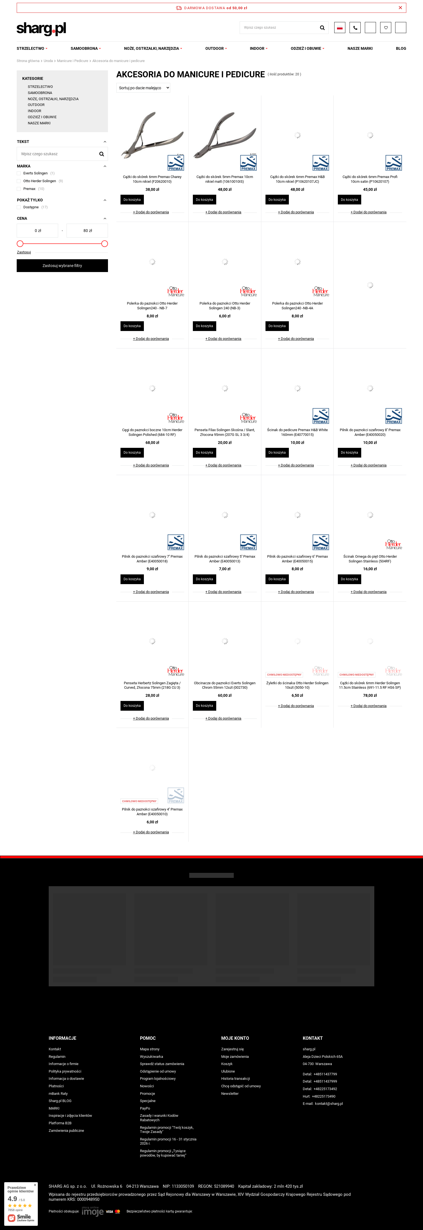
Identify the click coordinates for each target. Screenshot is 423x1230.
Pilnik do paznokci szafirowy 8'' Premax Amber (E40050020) (370, 432)
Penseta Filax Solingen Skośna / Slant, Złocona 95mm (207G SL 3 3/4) (225, 432)
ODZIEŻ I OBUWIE (306, 48)
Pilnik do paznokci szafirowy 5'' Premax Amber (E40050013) (225, 558)
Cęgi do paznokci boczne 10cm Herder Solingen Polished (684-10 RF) (152, 432)
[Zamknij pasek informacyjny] (400, 7)
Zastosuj (24, 252)
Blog (401, 48)
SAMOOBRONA (84, 48)
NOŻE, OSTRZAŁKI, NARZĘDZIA (151, 48)
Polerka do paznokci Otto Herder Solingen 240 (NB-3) (225, 305)
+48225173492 (325, 1089)
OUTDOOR (214, 48)
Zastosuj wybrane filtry (62, 265)
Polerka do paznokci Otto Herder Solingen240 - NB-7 (152, 305)
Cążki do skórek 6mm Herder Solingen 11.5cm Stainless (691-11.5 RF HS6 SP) (370, 685)
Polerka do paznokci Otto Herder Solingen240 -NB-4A (297, 305)
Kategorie (32, 78)
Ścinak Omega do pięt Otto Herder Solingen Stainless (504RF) (370, 558)
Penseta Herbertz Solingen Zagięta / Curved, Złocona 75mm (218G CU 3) (152, 685)
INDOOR (257, 48)
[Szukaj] (101, 153)
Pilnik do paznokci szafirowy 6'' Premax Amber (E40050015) (297, 558)
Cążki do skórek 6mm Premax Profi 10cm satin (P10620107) (370, 179)
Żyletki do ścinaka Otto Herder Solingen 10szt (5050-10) (297, 685)
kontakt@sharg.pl (329, 1103)
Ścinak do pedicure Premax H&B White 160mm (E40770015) (297, 432)
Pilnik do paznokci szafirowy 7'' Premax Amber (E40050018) (152, 558)
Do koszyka (132, 200)
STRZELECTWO (30, 48)
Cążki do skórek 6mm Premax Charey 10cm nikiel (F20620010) (152, 179)
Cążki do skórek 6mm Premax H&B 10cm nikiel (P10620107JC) (297, 179)
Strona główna (28, 61)
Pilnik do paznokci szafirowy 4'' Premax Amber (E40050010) (152, 811)
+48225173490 (323, 1096)
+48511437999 (325, 1081)
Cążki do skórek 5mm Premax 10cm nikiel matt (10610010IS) (224, 179)
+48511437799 (325, 1074)
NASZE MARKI (360, 48)
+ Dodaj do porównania (151, 212)
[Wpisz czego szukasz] (62, 154)
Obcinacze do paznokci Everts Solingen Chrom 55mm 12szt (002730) (224, 685)
